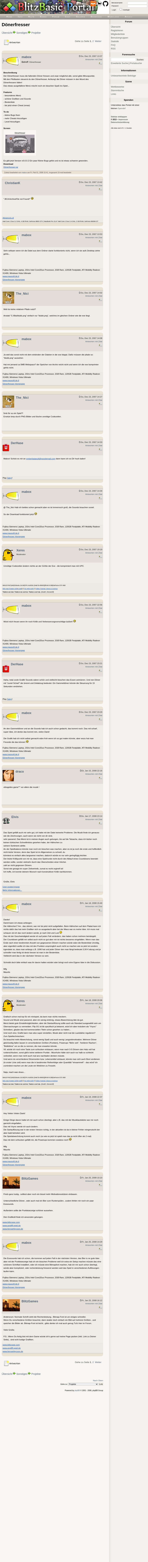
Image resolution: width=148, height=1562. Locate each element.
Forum (56, 16)
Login (114, 10)
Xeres (20, 550)
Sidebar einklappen (119, 117)
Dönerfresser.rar (10, 167)
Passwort (115, 6)
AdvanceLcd (8, 218)
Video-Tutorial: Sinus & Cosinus (47, 589)
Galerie (80, 16)
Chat (67, 16)
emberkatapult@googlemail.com (40, 458)
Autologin (126, 10)
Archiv (128, 16)
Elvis (14, 817)
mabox (26, 57)
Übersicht (7, 32)
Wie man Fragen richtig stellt (12, 589)
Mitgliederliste (118, 34)
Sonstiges (21, 32)
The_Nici (22, 293)
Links (113, 94)
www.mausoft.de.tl (11, 276)
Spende (121, 108)
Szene (43, 16)
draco (20, 771)
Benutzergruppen (119, 37)
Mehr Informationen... (12, 890)
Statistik (115, 41)
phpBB (77, 1390)
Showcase (96, 16)
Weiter (98, 41)
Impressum (123, 119)
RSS (113, 48)
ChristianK (12, 183)
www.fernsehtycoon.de (13, 1229)
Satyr (9, 478)
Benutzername (117, 3)
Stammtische (117, 90)
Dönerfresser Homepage (14, 279)
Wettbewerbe (117, 86)
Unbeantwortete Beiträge (123, 75)
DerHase (17, 443)
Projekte (36, 32)
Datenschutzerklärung (120, 122)
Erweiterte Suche (119, 63)
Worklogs (113, 16)
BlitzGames (30, 1178)
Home (9, 16)
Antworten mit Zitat (93, 59)
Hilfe (31, 16)
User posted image (11, 887)
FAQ (113, 45)
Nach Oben (98, 1380)
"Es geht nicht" (29, 589)
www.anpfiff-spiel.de (12, 1225)
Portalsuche (136, 63)
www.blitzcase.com (11, 1222)
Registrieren (117, 30)
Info (20, 16)
